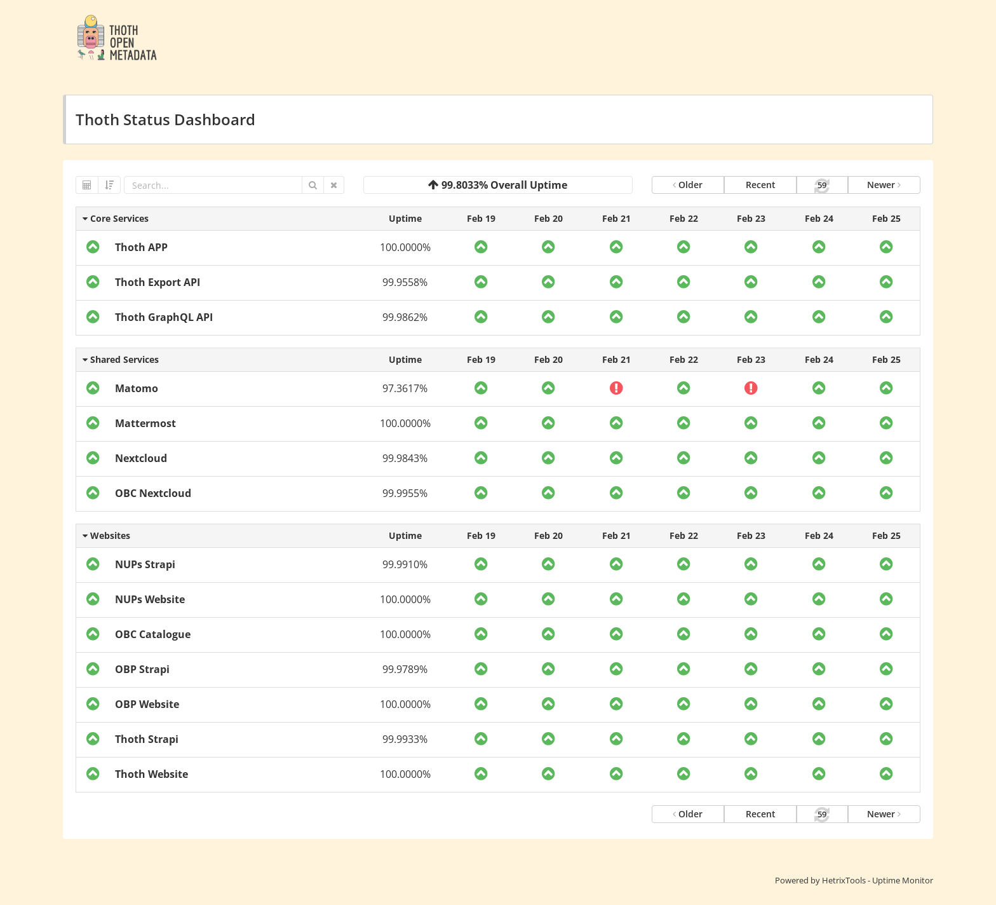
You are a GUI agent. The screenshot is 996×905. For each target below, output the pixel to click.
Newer (884, 185)
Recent (761, 185)
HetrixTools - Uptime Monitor (877, 880)
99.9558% (404, 282)
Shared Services (121, 359)
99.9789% (404, 669)
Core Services (116, 218)
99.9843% (404, 458)
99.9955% (404, 493)
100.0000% (405, 247)
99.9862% (404, 317)
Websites (106, 535)
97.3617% (404, 388)
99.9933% (404, 739)
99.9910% (404, 564)
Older (688, 185)
